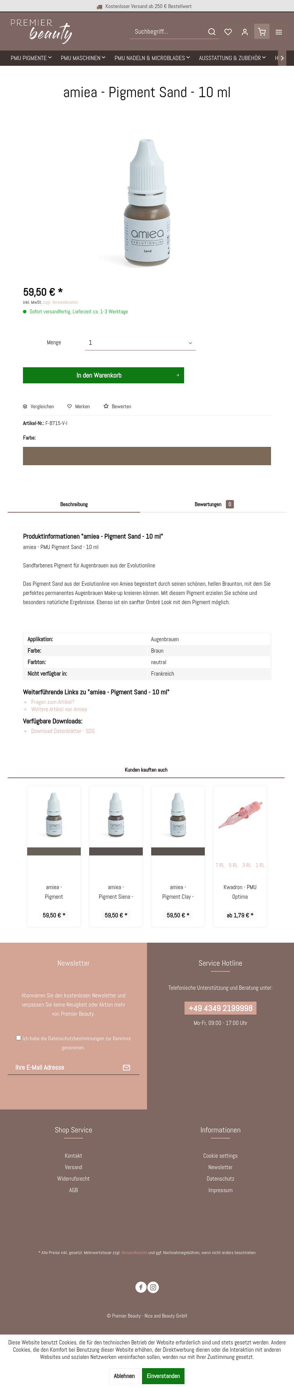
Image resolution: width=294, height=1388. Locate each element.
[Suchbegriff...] (174, 31)
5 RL (233, 865)
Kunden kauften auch (146, 769)
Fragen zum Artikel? (49, 701)
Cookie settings (220, 1155)
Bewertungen (214, 504)
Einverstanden (163, 1376)
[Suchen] (211, 31)
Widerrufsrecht (73, 1178)
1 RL (260, 865)
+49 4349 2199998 (220, 1008)
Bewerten (117, 406)
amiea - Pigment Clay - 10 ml (178, 892)
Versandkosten (134, 1253)
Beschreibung (74, 504)
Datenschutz (221, 1178)
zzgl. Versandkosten (60, 302)
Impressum (220, 1190)
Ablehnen (124, 1376)
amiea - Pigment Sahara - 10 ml (54, 892)
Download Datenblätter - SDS (59, 731)
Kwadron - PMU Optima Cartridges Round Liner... (240, 892)
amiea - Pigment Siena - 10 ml (116, 892)
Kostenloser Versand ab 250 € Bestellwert (138, 6)
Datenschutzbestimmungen (76, 1038)
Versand (73, 1167)
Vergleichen (38, 406)
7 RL (220, 865)
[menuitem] (174, 31)
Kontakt (73, 1155)
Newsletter (220, 1167)
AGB (73, 1190)
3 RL (247, 865)
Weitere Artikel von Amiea (55, 709)
